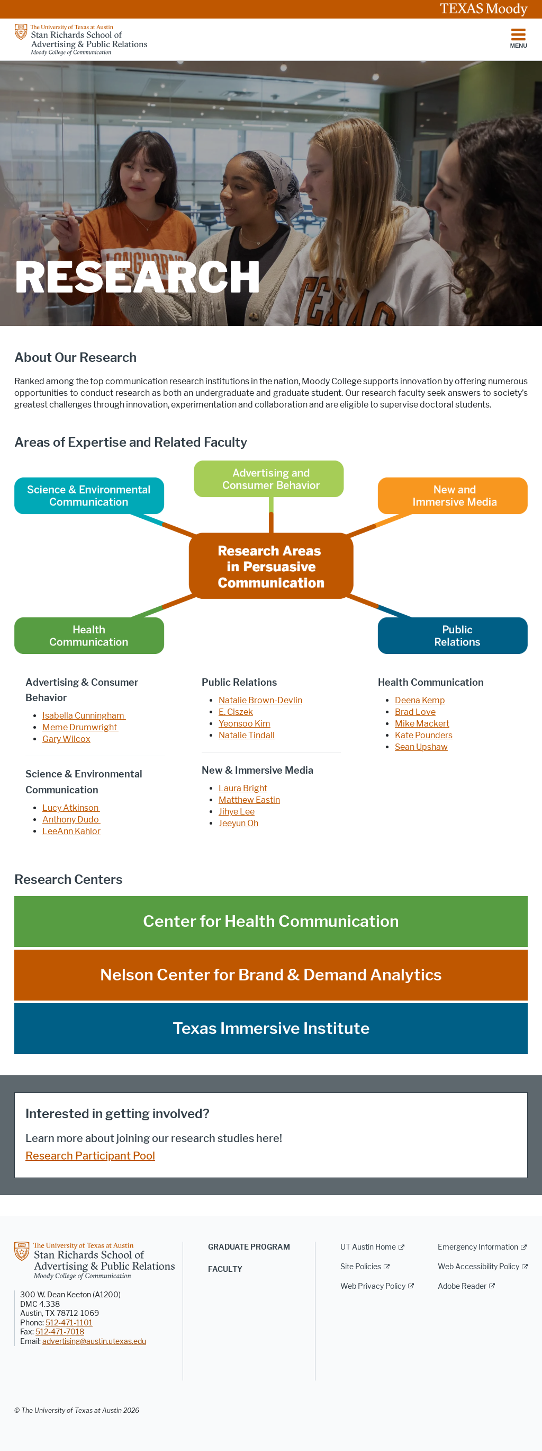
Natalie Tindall (247, 735)
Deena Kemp (420, 700)
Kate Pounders (424, 735)
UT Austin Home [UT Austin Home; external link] (368, 1247)
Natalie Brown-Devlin (260, 700)
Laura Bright (243, 788)
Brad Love (415, 712)
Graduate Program (249, 1247)
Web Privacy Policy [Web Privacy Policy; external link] (372, 1286)
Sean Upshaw (421, 747)
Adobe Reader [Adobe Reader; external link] (462, 1286)
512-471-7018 (59, 1332)
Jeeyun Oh (238, 823)
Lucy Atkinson (71, 808)
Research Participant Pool (90, 1155)
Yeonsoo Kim (244, 724)
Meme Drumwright (80, 727)
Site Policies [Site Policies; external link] (360, 1266)
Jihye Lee (237, 812)
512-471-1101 (69, 1323)
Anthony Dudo (71, 820)
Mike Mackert (422, 724)
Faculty (225, 1269)
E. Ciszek (236, 712)
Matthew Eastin (249, 800)
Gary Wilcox (66, 739)
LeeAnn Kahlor (71, 831)
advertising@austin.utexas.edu (94, 1341)
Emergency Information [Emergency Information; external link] (478, 1247)
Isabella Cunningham (84, 716)
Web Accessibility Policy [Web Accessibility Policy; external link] (478, 1266)
